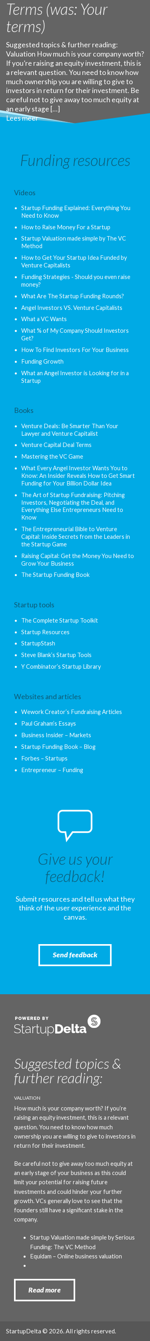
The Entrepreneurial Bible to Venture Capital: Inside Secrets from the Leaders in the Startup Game (75, 537)
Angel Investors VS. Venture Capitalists (71, 307)
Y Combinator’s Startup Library (61, 666)
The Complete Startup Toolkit (59, 620)
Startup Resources (45, 632)
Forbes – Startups (44, 758)
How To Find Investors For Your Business (75, 349)
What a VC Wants (44, 319)
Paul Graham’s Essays (48, 723)
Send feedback (75, 955)
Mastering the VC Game (52, 456)
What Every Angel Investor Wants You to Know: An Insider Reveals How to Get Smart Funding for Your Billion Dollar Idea (78, 476)
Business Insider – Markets (56, 735)
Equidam (41, 1256)
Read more (44, 1290)
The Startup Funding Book (55, 574)
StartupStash (38, 643)
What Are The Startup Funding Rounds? (72, 296)
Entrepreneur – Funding (52, 770)
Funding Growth (42, 361)
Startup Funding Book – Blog (58, 746)
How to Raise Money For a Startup (65, 227)
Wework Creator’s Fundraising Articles (71, 711)
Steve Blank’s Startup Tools (56, 654)
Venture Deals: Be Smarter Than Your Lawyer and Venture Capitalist (69, 430)
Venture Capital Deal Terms (56, 444)
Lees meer (22, 118)
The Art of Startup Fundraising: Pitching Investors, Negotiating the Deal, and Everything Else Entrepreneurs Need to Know (73, 506)
